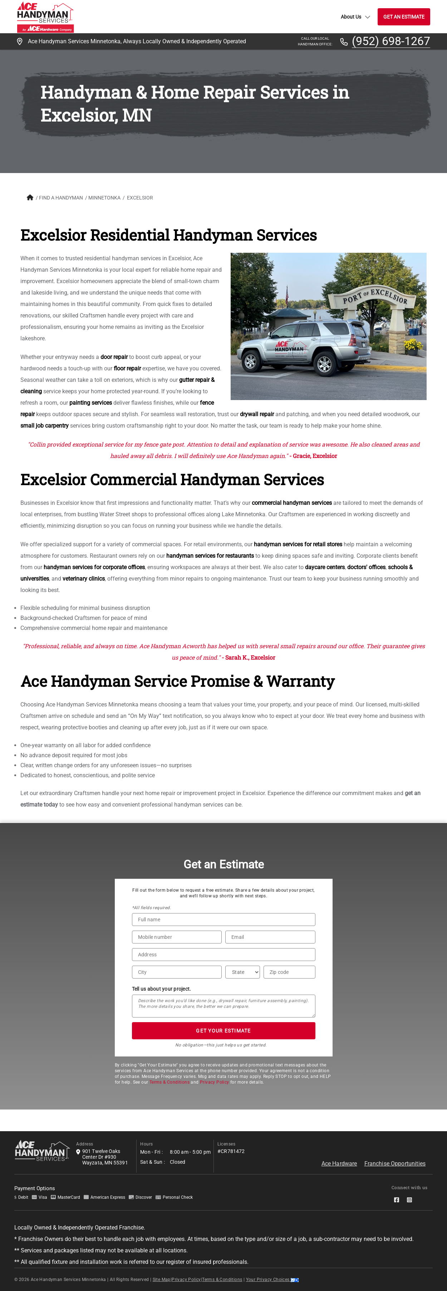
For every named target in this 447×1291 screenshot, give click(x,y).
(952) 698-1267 (391, 41)
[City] (177, 972)
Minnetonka (104, 198)
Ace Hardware (339, 1163)
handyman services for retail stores (298, 544)
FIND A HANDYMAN (61, 198)
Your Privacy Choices (272, 1279)
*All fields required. (151, 907)
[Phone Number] (177, 937)
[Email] (270, 937)
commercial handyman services (292, 502)
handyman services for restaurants (210, 555)
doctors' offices (366, 567)
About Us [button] (355, 17)
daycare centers (325, 567)
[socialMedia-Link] (398, 1200)
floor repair (127, 368)
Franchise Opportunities (395, 1163)
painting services (90, 402)
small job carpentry (44, 425)
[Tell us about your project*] (223, 1006)
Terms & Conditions (169, 1082)
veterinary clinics (84, 578)
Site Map (162, 1279)
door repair (114, 357)
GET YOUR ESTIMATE (223, 1031)
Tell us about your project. (161, 989)
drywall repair (257, 414)
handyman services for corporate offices (94, 567)
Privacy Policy (214, 1082)
